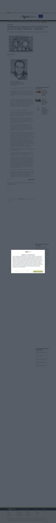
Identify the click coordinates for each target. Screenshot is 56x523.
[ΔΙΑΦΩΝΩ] (43, 251)
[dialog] (28, 261)
